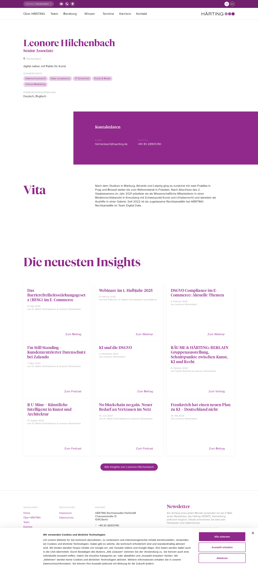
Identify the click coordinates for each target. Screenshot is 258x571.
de (227, 4)
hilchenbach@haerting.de (111, 144)
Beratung (70, 14)
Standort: (30, 3)
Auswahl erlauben (222, 532)
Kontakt (141, 14)
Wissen (89, 14)
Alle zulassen (222, 522)
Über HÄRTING (34, 14)
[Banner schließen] (253, 518)
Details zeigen (51, 564)
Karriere (125, 14)
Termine (108, 14)
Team (54, 14)
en (232, 4)
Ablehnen (222, 543)
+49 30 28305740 (149, 144)
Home (26, 513)
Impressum (65, 513)
